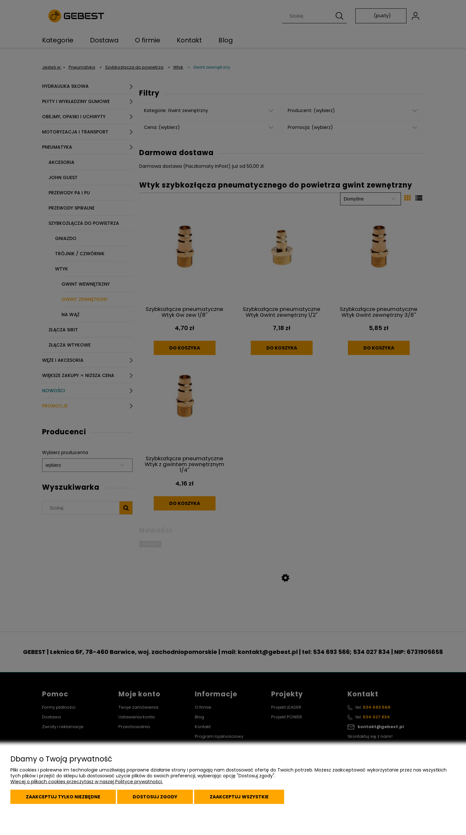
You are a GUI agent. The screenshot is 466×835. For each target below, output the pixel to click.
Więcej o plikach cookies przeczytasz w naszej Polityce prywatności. (86, 781)
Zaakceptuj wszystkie (239, 797)
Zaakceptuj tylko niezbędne (63, 797)
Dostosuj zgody (155, 797)
